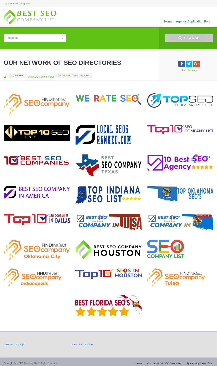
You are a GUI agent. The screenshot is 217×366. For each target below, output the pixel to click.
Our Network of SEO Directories (168, 360)
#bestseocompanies (81, 342)
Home (168, 21)
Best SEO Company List (41, 75)
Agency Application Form (193, 21)
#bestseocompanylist (14, 342)
